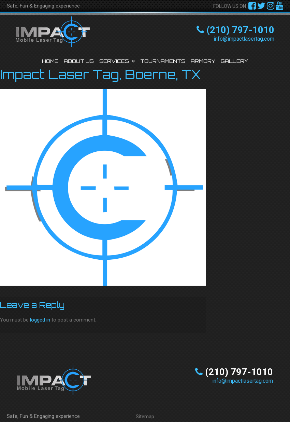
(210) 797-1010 (240, 30)
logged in (40, 320)
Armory (203, 61)
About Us (79, 61)
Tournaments (162, 61)
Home (50, 61)
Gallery (234, 61)
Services (114, 61)
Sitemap (145, 416)
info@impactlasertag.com (244, 39)
